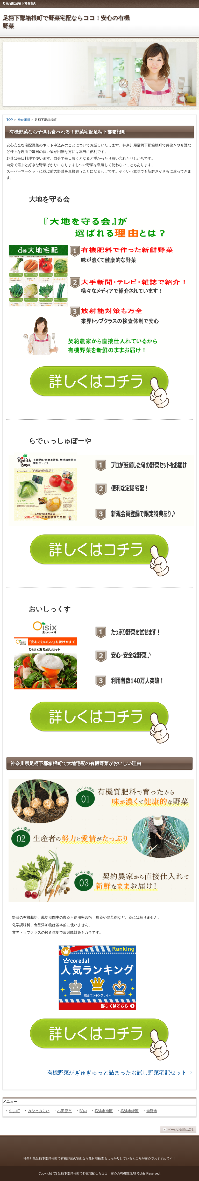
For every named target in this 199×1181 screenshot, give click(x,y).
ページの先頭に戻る (181, 1129)
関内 (83, 1111)
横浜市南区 (104, 1111)
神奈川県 (24, 120)
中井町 (14, 1111)
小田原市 (64, 1111)
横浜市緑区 (129, 1111)
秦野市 (151, 1111)
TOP (9, 120)
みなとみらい (38, 1111)
